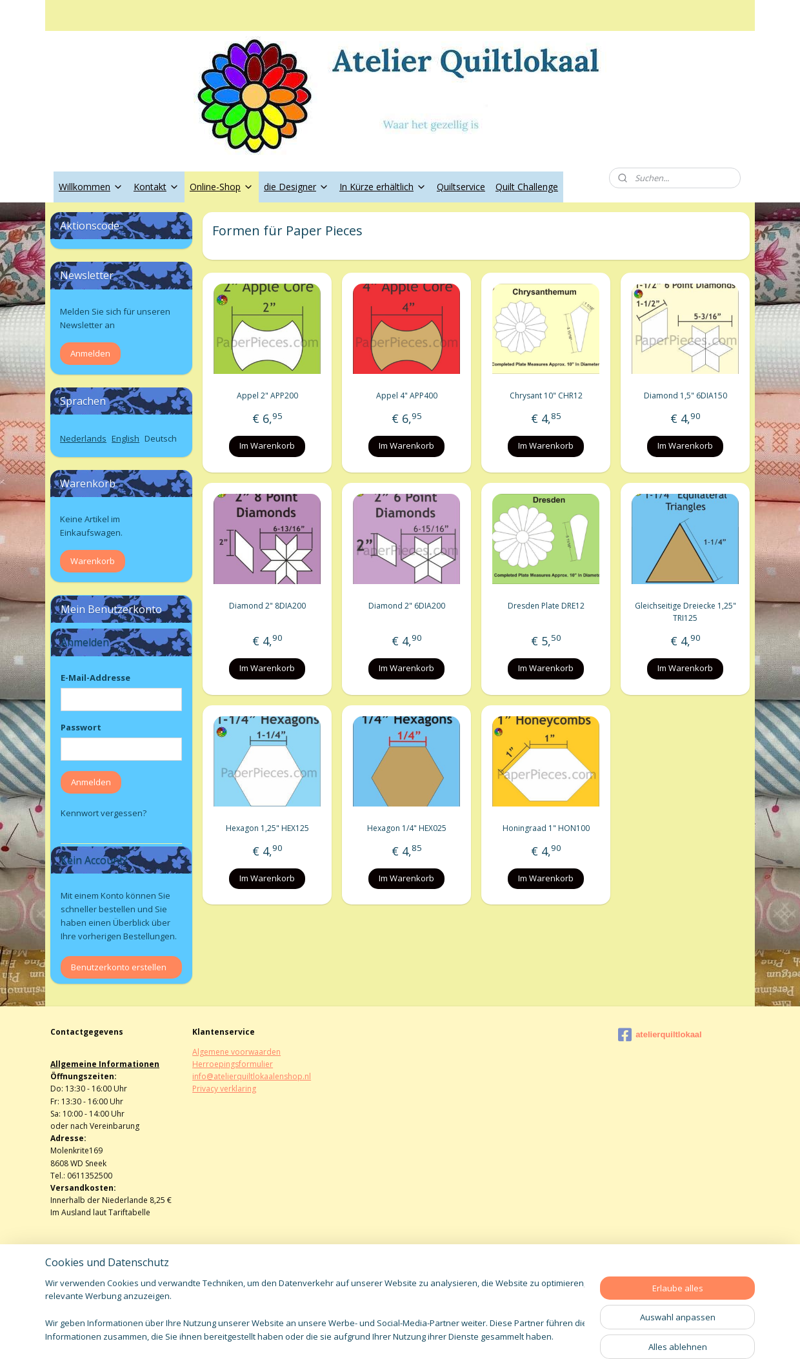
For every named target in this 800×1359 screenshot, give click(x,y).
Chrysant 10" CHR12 (545, 395)
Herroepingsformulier (232, 1064)
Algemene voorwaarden (236, 1051)
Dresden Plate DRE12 (545, 605)
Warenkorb (92, 561)
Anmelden (90, 353)
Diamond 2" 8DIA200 (266, 605)
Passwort (81, 727)
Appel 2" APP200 (266, 395)
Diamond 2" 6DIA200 (406, 605)
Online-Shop (222, 187)
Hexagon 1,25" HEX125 (266, 828)
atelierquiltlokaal (660, 1034)
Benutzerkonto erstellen (118, 967)
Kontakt (156, 187)
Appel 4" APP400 (406, 395)
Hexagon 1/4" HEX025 (406, 828)
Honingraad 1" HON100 (545, 828)
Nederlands (83, 438)
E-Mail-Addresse (95, 677)
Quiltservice (461, 187)
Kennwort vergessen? (103, 813)
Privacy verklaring (224, 1088)
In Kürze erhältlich (382, 187)
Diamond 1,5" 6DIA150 (684, 395)
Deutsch (161, 438)
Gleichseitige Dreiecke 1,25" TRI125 (684, 611)
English (125, 438)
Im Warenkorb (267, 445)
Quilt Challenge (526, 187)
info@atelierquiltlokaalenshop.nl (251, 1076)
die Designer (296, 187)
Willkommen (91, 187)
